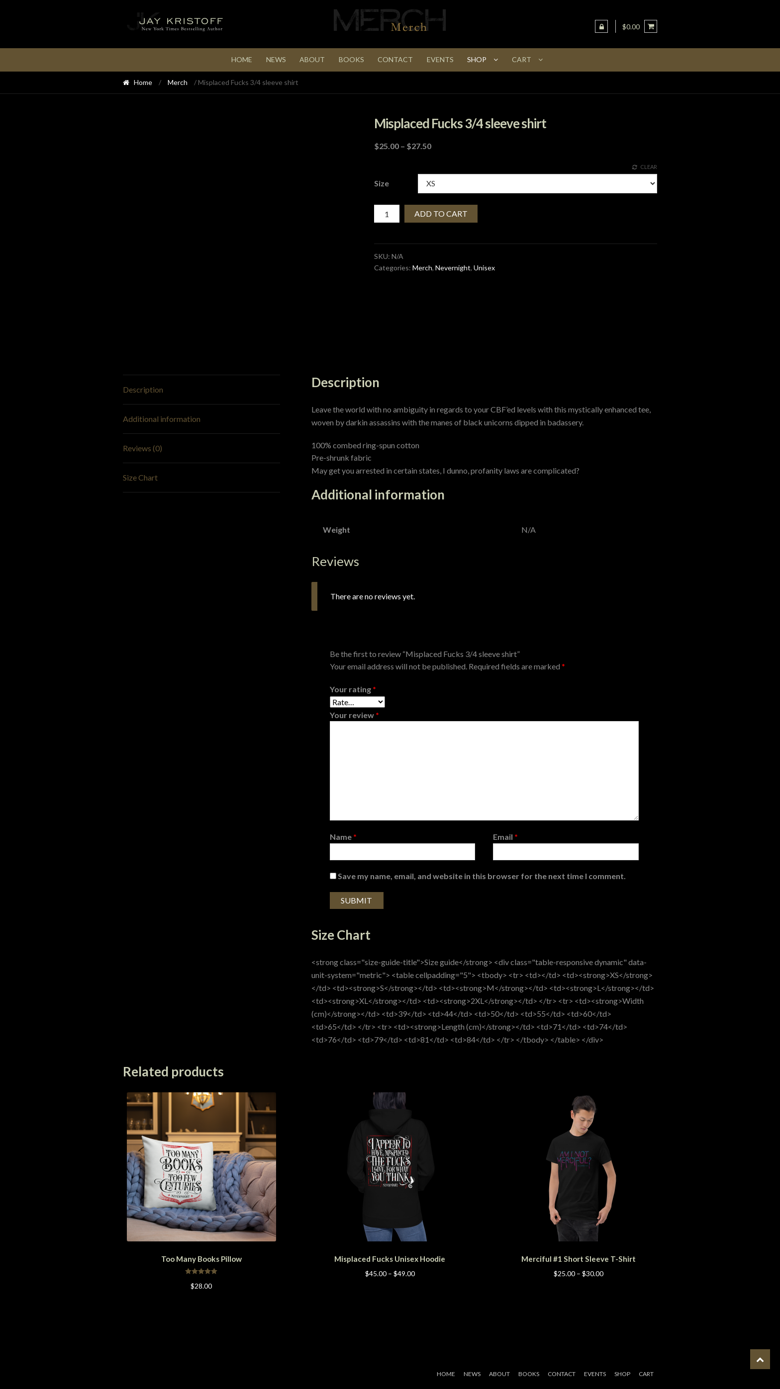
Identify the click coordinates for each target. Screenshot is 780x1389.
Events (440, 59)
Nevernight (453, 267)
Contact (395, 59)
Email (505, 836)
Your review (354, 715)
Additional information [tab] (161, 418)
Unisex (484, 267)
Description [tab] (143, 389)
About (312, 59)
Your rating (353, 689)
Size (381, 183)
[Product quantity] (386, 214)
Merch (178, 82)
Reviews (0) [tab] (142, 448)
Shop (477, 59)
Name (343, 836)
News (276, 59)
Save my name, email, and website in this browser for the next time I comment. (482, 876)
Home (241, 59)
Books (351, 59)
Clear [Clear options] (648, 166)
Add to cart (441, 213)
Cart (521, 59)
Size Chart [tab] (140, 477)
